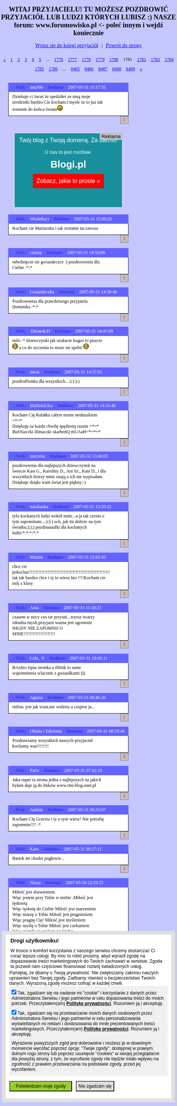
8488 (116, 68)
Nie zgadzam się (95, 1086)
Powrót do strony (124, 45)
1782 (141, 59)
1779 (100, 59)
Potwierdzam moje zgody (41, 1086)
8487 (103, 68)
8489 (130, 68)
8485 (75, 68)
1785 (39, 68)
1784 (169, 59)
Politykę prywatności (88, 1003)
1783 (155, 59)
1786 (53, 68)
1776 (58, 59)
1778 (86, 59)
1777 (72, 59)
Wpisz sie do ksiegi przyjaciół (66, 45)
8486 (89, 68)
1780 (113, 59)
